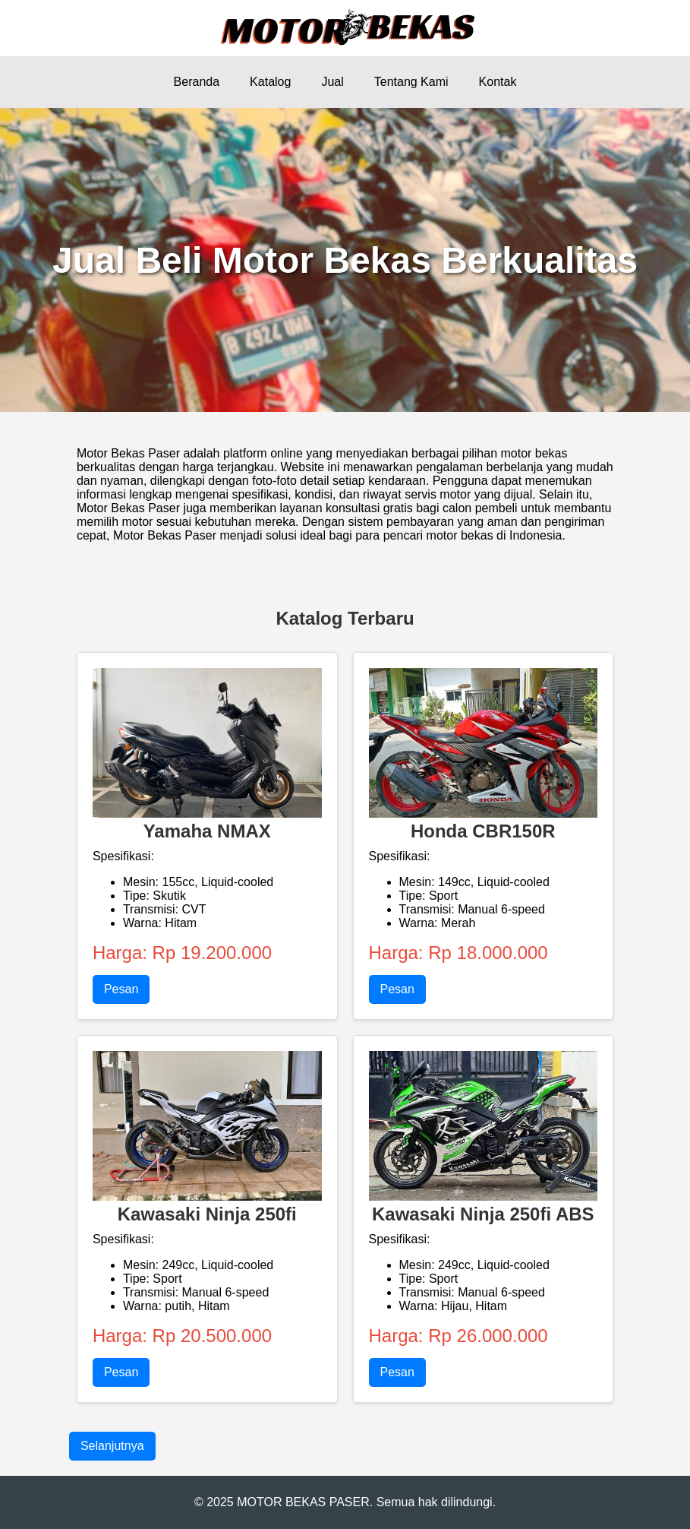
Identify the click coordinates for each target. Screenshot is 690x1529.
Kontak (498, 81)
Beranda (197, 81)
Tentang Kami (411, 81)
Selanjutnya (112, 1445)
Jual (332, 81)
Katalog (270, 81)
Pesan (121, 989)
